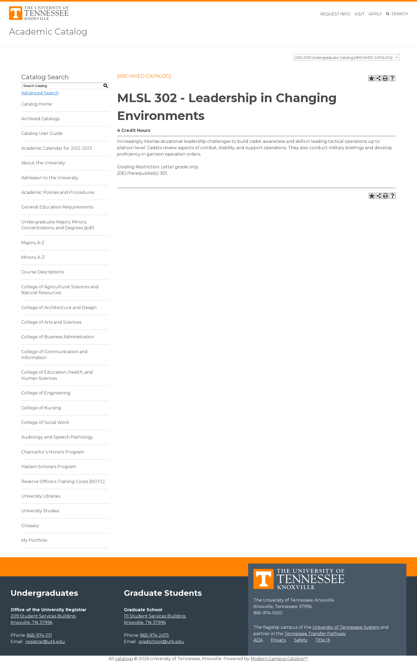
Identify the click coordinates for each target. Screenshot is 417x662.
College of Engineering (45, 392)
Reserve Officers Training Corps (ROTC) (63, 481)
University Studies (40, 510)
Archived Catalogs (40, 118)
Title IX (322, 640)
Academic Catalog (48, 31)
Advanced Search (40, 92)
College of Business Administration (57, 336)
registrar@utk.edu (45, 641)
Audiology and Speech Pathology (57, 437)
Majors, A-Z (32, 242)
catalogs (124, 658)
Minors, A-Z (33, 257)
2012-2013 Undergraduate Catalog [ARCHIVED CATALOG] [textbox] (343, 57)
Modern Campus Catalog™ (279, 658)
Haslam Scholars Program (48, 466)
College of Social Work (45, 422)
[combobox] (346, 57)
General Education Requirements (57, 207)
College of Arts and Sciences (51, 322)
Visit (359, 14)
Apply (375, 14)
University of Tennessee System (345, 627)
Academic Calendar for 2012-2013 (56, 148)
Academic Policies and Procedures (57, 192)
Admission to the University (49, 177)
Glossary (30, 525)
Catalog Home (36, 104)
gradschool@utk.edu (161, 641)
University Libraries (40, 496)
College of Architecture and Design (59, 307)
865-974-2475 (154, 635)
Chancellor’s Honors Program (52, 452)
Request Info (335, 14)
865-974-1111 (39, 635)
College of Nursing (41, 407)
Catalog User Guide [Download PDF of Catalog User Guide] (42, 133)
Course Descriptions (42, 271)
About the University (43, 162)
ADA (258, 640)
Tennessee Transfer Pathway (315, 633)
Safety (300, 640)
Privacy (278, 640)
